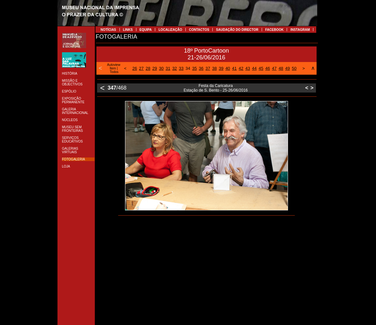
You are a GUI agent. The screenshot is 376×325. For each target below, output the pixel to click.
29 (154, 68)
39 (221, 68)
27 (141, 68)
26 (134, 68)
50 (294, 68)
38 (214, 68)
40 (227, 68)
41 (234, 68)
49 (287, 68)
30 (161, 68)
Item (113, 68)
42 (241, 68)
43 (247, 68)
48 (281, 68)
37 (208, 68)
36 (201, 68)
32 (174, 68)
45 (260, 68)
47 (274, 68)
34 (187, 68)
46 (267, 68)
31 (168, 68)
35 (194, 68)
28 (148, 68)
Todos (114, 72)
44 (254, 68)
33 (181, 68)
